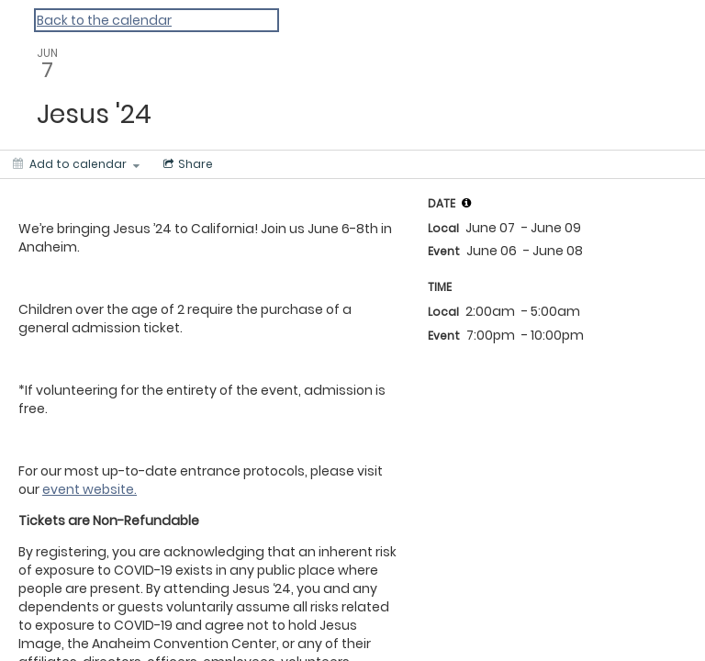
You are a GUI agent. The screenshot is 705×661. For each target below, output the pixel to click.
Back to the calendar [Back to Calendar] (104, 20)
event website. (89, 489)
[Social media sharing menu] (186, 164)
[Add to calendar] (76, 164)
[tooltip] (466, 202)
